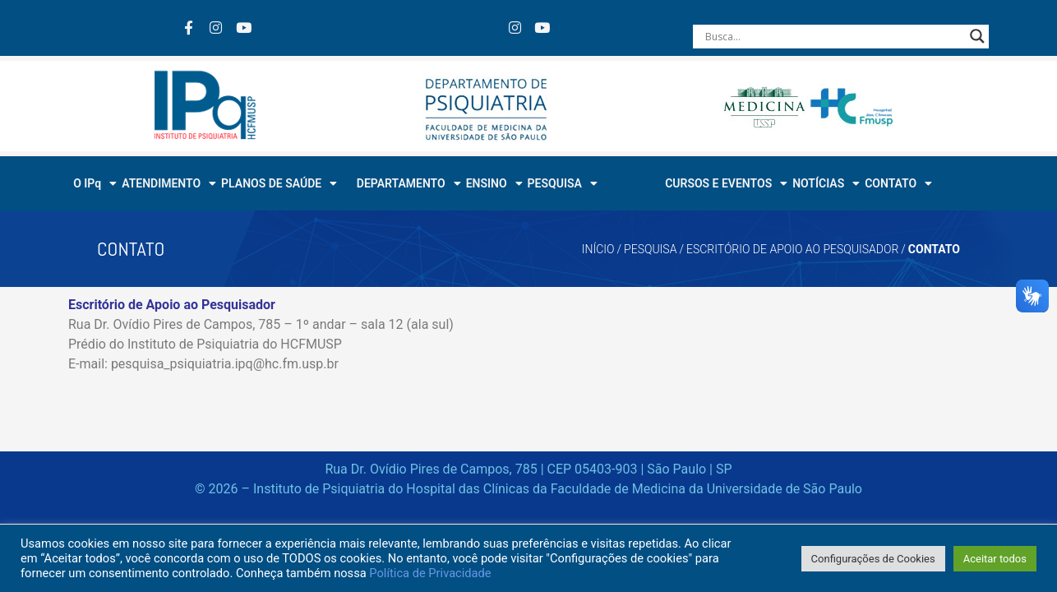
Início (598, 249)
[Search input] (833, 36)
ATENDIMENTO (169, 183)
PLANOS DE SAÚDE (279, 183)
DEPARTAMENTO (409, 183)
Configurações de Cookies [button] (873, 559)
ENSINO (494, 183)
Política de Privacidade (430, 573)
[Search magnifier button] (977, 36)
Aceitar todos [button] (995, 559)
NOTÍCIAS (826, 183)
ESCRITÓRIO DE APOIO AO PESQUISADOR (792, 249)
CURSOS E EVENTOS (726, 183)
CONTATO (898, 183)
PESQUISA (563, 183)
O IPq (95, 183)
